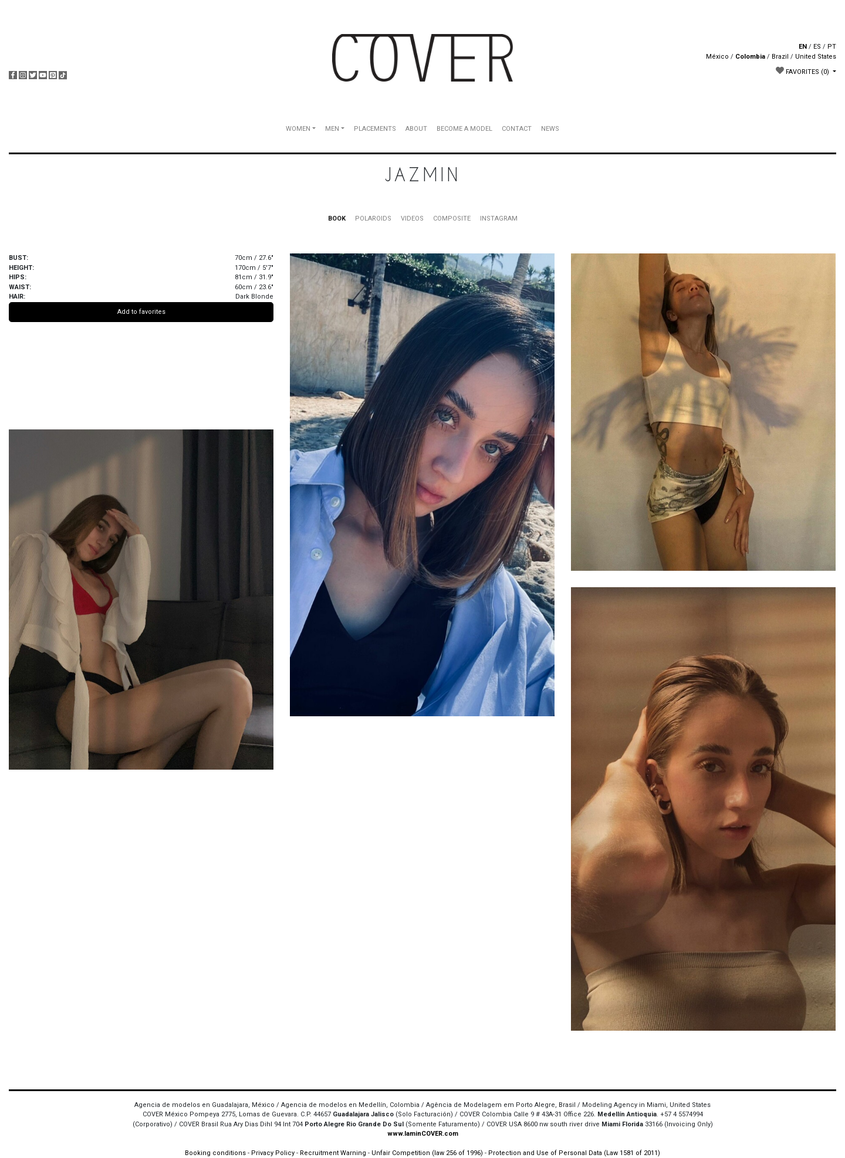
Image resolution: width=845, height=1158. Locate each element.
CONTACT (517, 129)
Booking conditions (215, 1153)
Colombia (750, 56)
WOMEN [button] (298, 129)
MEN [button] (332, 129)
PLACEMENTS (375, 129)
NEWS (550, 129)
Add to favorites (141, 312)
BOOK (337, 218)
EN (803, 46)
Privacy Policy (273, 1153)
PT (831, 46)
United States (815, 56)
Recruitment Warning (333, 1153)
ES (817, 46)
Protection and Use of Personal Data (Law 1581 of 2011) (574, 1153)
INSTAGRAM (499, 218)
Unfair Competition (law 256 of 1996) (427, 1153)
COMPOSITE (452, 218)
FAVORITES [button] (803, 71)
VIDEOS (412, 218)
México (717, 56)
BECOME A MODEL (464, 129)
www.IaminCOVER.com (422, 1133)
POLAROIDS (373, 218)
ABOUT (416, 129)
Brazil (780, 56)
